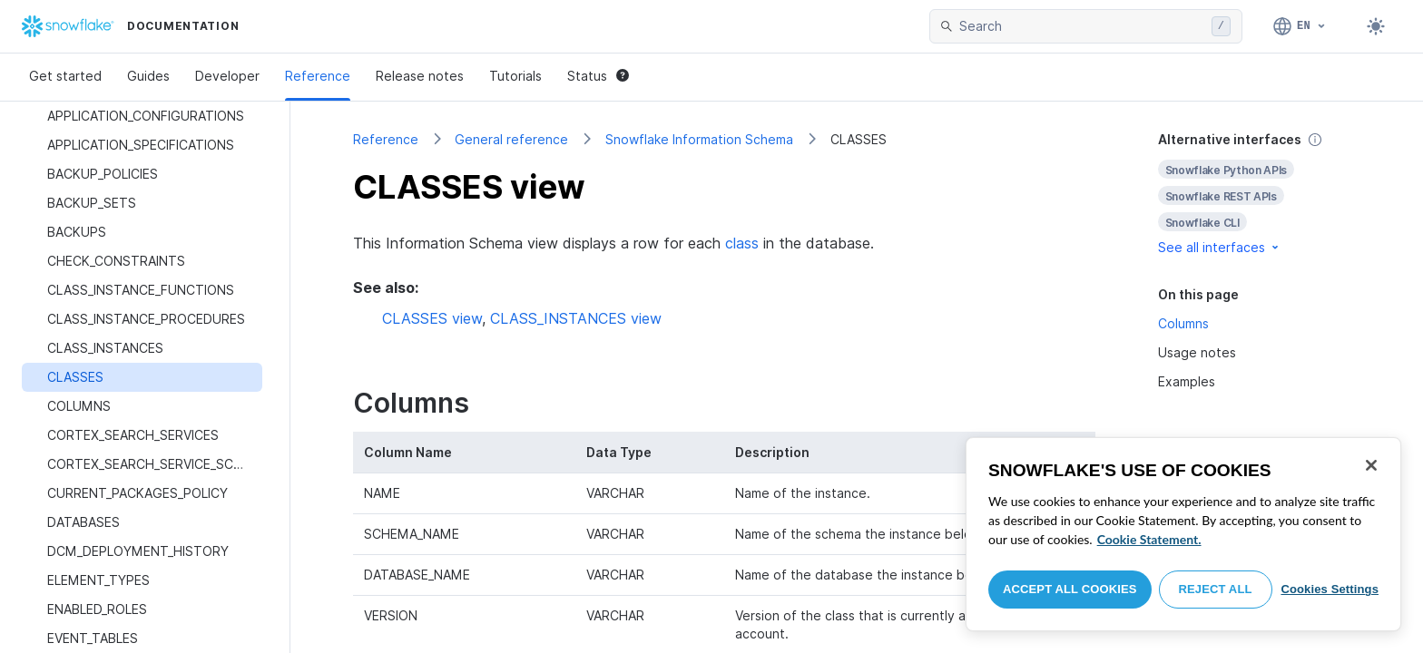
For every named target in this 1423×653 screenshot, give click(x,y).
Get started (65, 75)
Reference (317, 75)
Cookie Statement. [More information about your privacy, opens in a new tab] (1149, 539)
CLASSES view (432, 318)
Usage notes (1197, 352)
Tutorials (515, 75)
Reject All (1215, 589)
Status (598, 75)
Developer (227, 75)
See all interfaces (1219, 247)
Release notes (420, 75)
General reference (511, 139)
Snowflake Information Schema (699, 139)
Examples (1186, 381)
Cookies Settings (1330, 589)
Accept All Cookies (1070, 589)
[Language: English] (1300, 26)
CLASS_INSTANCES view (576, 318)
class (742, 243)
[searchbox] (1081, 26)
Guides (148, 75)
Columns (1183, 323)
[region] (1183, 534)
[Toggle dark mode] (1376, 26)
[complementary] (1259, 194)
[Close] (1371, 465)
